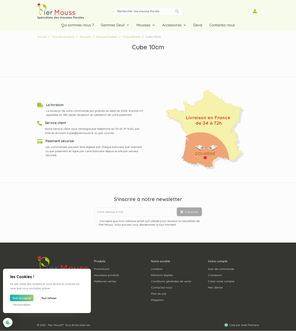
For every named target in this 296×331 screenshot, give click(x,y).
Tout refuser (49, 298)
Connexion (215, 275)
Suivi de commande (221, 269)
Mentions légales (162, 275)
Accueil (42, 37)
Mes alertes (215, 287)
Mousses (85, 37)
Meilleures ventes (105, 281)
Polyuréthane (131, 37)
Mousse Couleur (106, 37)
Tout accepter (21, 298)
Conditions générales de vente (171, 281)
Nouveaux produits (106, 275)
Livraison (157, 269)
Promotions (101, 269)
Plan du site (158, 293)
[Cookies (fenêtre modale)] (8, 322)
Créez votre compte (221, 281)
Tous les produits (63, 37)
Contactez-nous (161, 287)
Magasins (157, 300)
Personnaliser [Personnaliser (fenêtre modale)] (21, 304)
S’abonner (189, 212)
